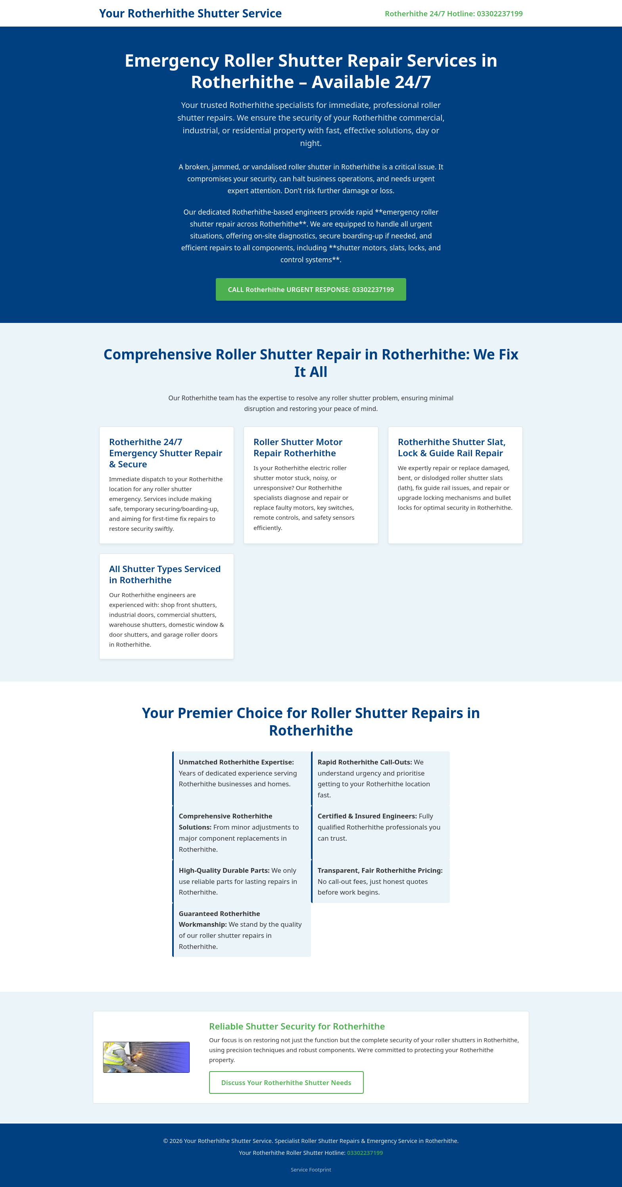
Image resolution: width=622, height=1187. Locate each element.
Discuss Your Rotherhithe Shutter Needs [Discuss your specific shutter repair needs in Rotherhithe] (287, 1082)
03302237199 (365, 1152)
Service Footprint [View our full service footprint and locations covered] (311, 1169)
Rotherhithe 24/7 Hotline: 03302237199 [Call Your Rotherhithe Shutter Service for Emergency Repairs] (454, 13)
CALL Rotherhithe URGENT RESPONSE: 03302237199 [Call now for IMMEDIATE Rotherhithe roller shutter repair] (311, 289)
